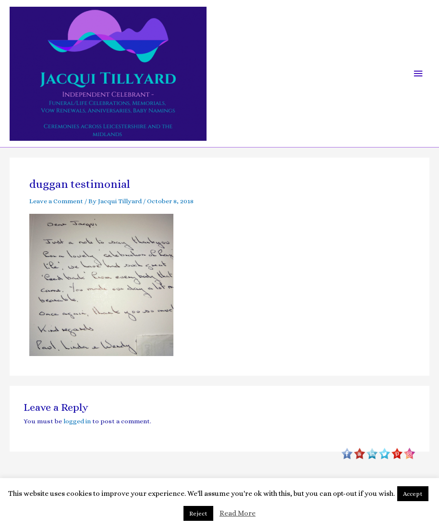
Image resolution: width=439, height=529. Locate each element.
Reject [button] (198, 513)
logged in (77, 421)
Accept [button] (413, 493)
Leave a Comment (56, 201)
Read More (238, 513)
